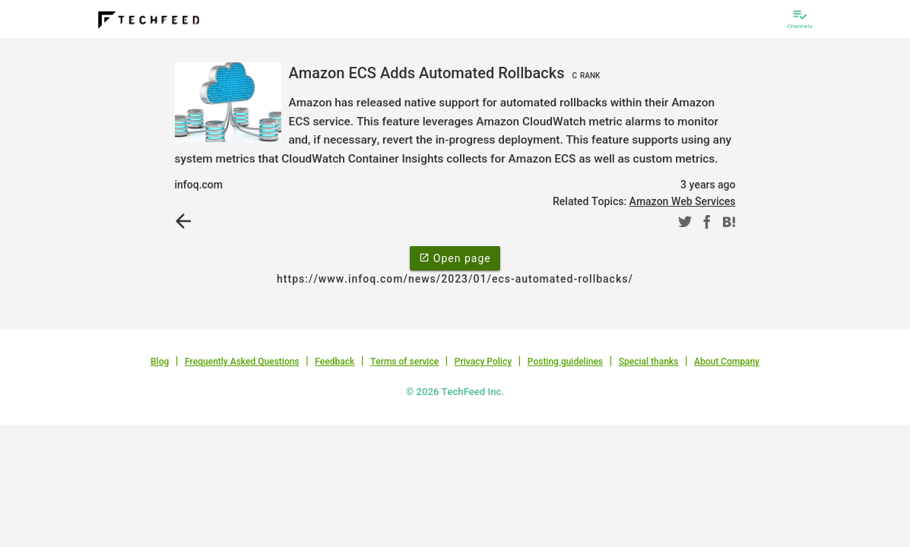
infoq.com (199, 185)
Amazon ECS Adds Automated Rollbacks (446, 73)
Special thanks (649, 361)
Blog (160, 361)
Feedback (334, 361)
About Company (726, 361)
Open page (454, 257)
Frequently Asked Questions (242, 361)
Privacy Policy (483, 361)
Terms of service (404, 361)
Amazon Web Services (682, 201)
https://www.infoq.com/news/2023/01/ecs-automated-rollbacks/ (455, 279)
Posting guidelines (565, 361)
